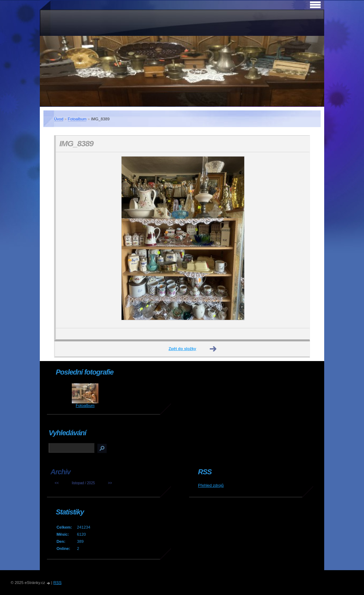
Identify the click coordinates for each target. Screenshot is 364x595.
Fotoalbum (77, 119)
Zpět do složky (182, 348)
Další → (213, 349)
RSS (57, 582)
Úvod (58, 119)
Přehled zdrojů (211, 485)
